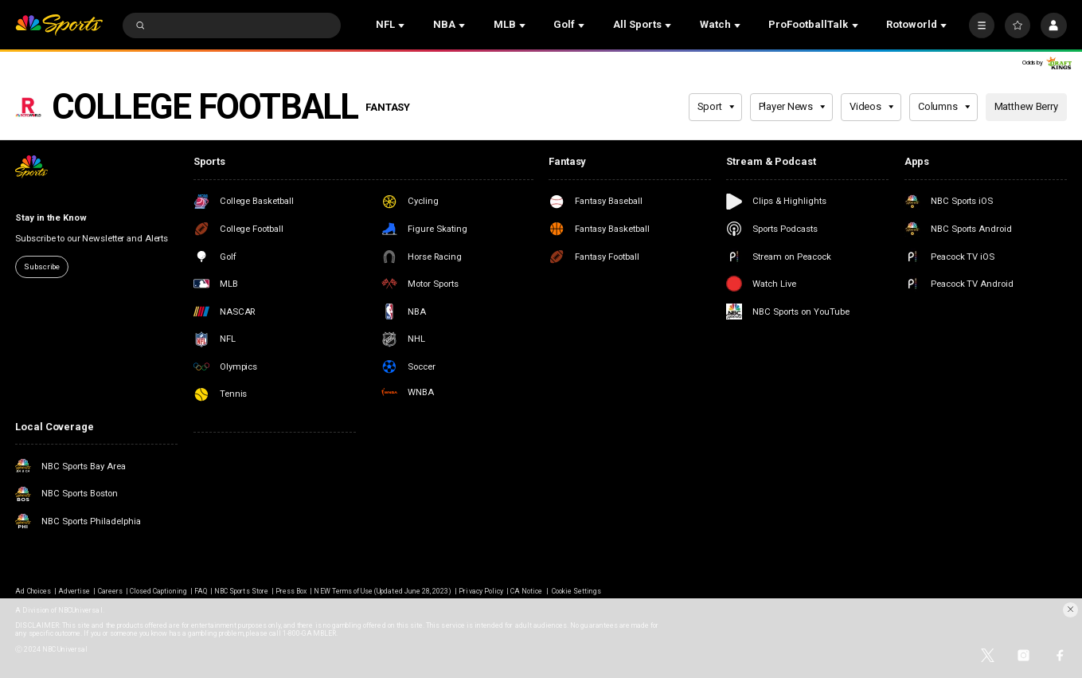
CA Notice (526, 591)
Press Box (291, 591)
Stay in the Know (50, 217)
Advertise (74, 591)
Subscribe (42, 266)
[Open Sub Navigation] (403, 25)
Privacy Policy (481, 591)
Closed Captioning (158, 591)
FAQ (200, 591)
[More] (981, 25)
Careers (110, 591)
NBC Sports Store (241, 591)
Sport (716, 106)
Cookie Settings (577, 591)
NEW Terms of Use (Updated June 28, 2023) (382, 591)
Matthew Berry (1026, 106)
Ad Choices (32, 591)
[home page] (59, 25)
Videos (872, 106)
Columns (944, 106)
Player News (792, 106)
